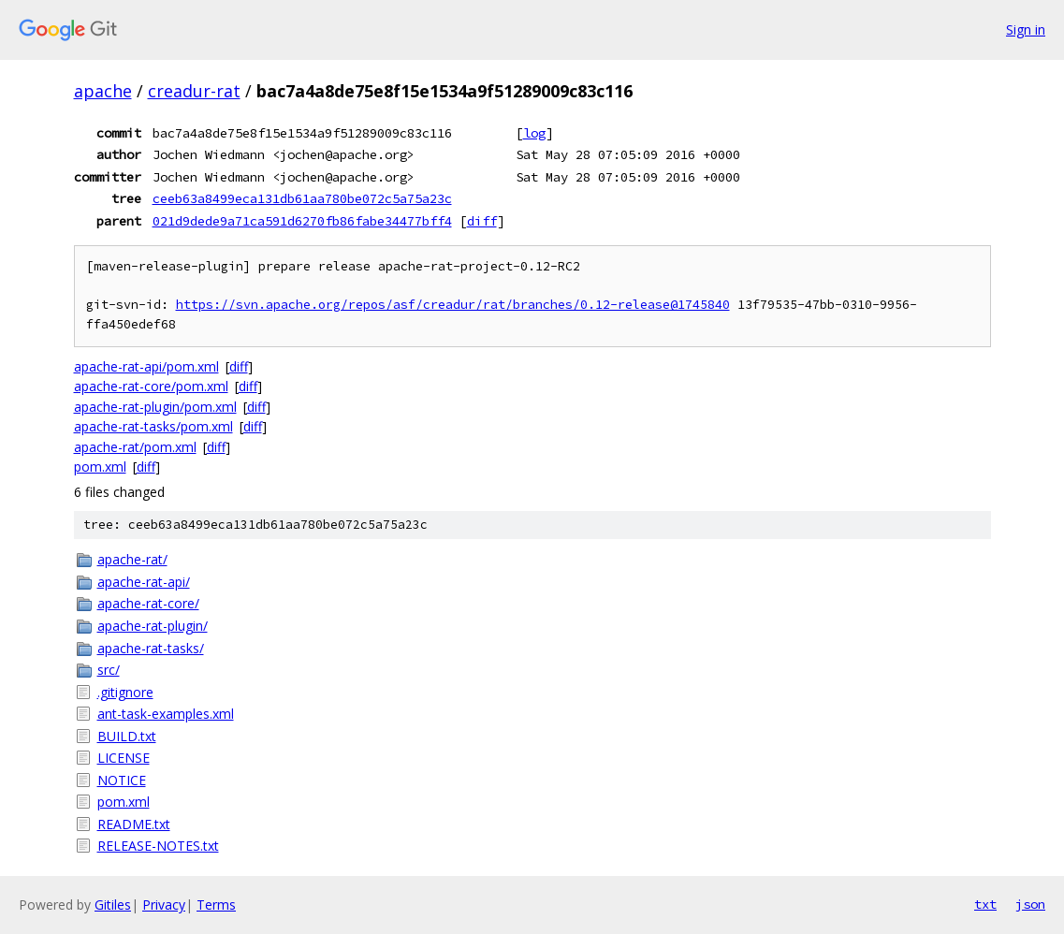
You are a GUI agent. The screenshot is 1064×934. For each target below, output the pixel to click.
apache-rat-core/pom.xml (151, 386)
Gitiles (113, 904)
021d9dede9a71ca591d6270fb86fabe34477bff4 (302, 220)
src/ (108, 670)
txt (985, 904)
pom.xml (100, 466)
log (534, 132)
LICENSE (123, 757)
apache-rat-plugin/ (152, 626)
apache (103, 91)
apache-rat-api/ (143, 582)
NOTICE (121, 780)
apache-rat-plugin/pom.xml (155, 407)
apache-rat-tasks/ (150, 648)
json (1030, 904)
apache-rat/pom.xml (135, 447)
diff (482, 220)
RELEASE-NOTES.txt (158, 845)
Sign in (1025, 29)
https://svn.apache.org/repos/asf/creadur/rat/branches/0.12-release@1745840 (453, 305)
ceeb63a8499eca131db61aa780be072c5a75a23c (302, 198)
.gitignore (125, 692)
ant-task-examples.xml (165, 713)
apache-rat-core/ (148, 603)
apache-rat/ (132, 559)
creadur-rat (194, 91)
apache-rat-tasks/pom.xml (153, 426)
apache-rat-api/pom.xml (146, 366)
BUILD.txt (126, 736)
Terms (216, 904)
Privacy (163, 904)
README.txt (133, 824)
